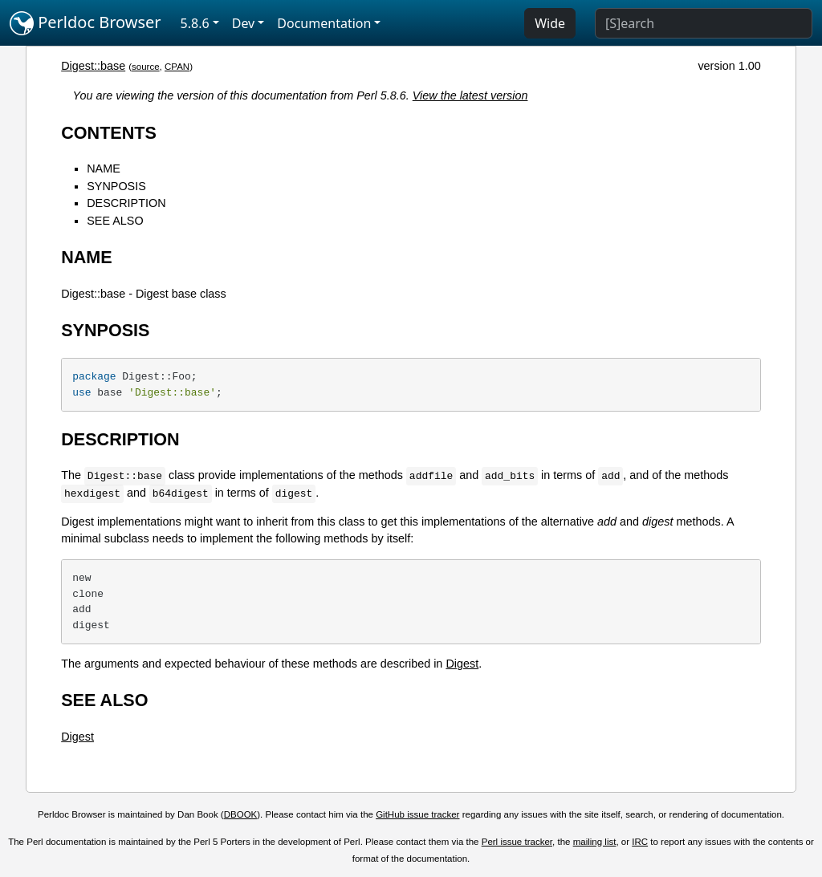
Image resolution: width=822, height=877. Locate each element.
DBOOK (241, 814)
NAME (103, 168)
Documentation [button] (324, 23)
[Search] (703, 23)
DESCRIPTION (126, 203)
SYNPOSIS (116, 186)
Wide (550, 23)
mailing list (594, 842)
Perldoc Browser (85, 23)
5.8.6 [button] (195, 23)
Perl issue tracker (517, 842)
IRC (640, 842)
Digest (462, 663)
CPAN (177, 66)
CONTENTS (109, 133)
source (146, 66)
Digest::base (93, 65)
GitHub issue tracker (417, 814)
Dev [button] (243, 23)
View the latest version (470, 95)
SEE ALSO (115, 220)
